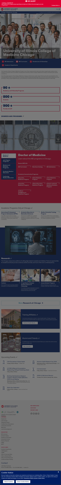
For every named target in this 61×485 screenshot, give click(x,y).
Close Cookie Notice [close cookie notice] (23, 481)
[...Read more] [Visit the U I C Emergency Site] (4, 5)
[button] (56, 5)
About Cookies (8, 481)
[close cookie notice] (58, 472)
